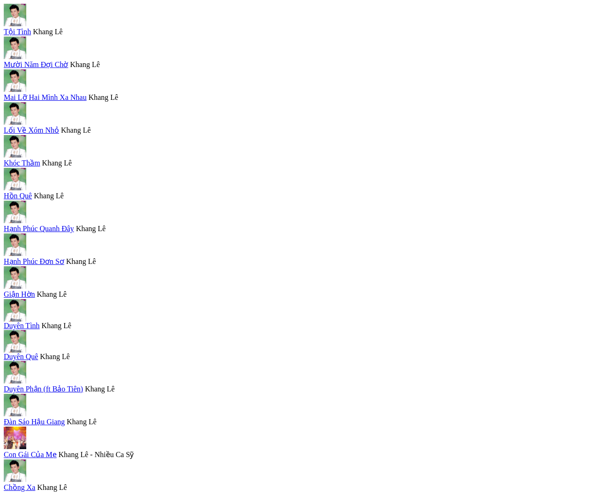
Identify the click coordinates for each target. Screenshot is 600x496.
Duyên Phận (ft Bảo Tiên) (43, 389)
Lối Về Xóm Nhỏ (31, 130)
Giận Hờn (19, 294)
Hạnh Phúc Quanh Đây (39, 229)
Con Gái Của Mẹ (30, 454)
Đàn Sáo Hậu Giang (34, 422)
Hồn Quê (18, 196)
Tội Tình (17, 32)
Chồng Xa (19, 487)
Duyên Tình (22, 326)
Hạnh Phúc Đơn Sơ (34, 261)
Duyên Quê (21, 357)
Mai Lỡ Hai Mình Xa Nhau (45, 97)
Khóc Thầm (22, 163)
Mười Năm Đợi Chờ (36, 64)
